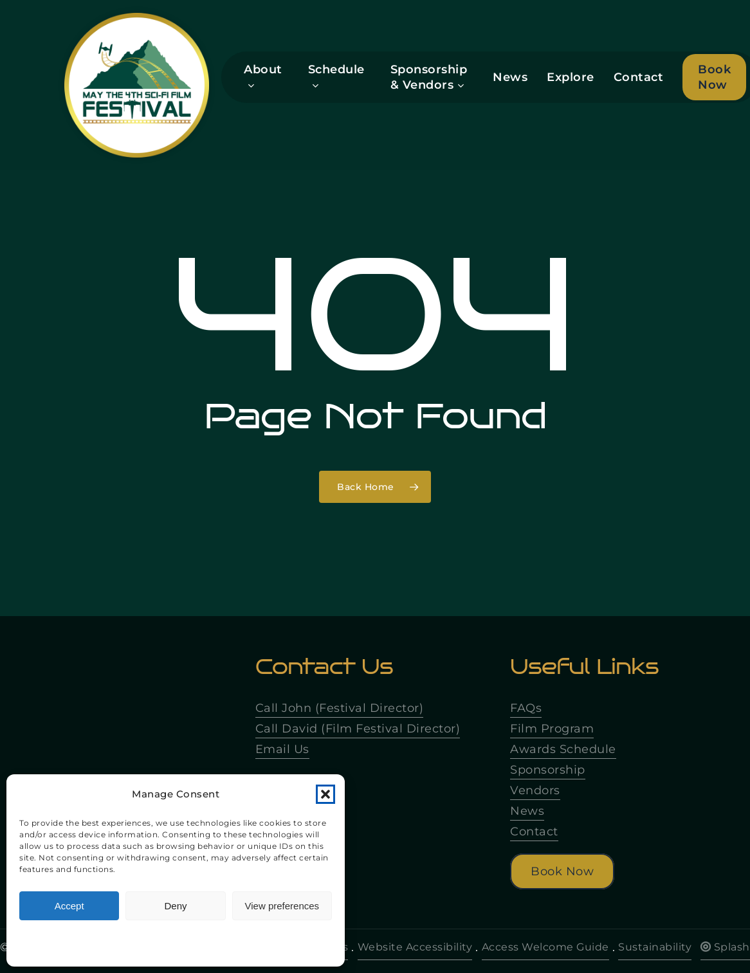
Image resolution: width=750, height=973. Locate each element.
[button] (325, 794)
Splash (725, 947)
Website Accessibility (415, 947)
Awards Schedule (563, 749)
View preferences (282, 905)
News (527, 811)
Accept (69, 905)
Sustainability (654, 947)
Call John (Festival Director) (339, 708)
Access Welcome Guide (545, 947)
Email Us (282, 749)
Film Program (552, 729)
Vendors (535, 790)
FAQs (526, 708)
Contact (534, 831)
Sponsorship (547, 770)
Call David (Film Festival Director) (358, 729)
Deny (175, 905)
